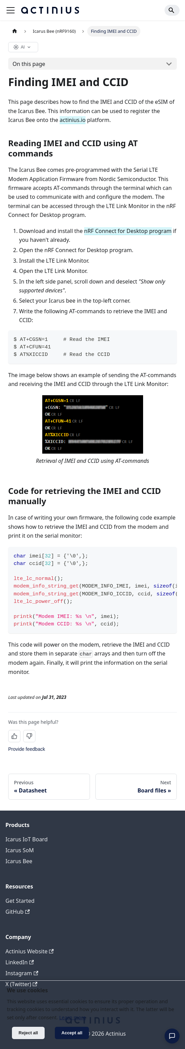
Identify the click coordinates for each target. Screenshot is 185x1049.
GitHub (17, 911)
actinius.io (73, 120)
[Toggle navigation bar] (10, 10)
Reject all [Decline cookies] (28, 1032)
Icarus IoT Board (26, 839)
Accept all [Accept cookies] (71, 1032)
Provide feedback (26, 749)
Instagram (21, 973)
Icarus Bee (18, 861)
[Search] (172, 10)
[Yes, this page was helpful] (14, 736)
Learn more (72, 1017)
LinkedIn (19, 962)
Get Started (19, 901)
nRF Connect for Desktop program (128, 231)
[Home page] (14, 31)
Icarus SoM (19, 850)
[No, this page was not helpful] (29, 736)
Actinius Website (29, 951)
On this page (29, 64)
